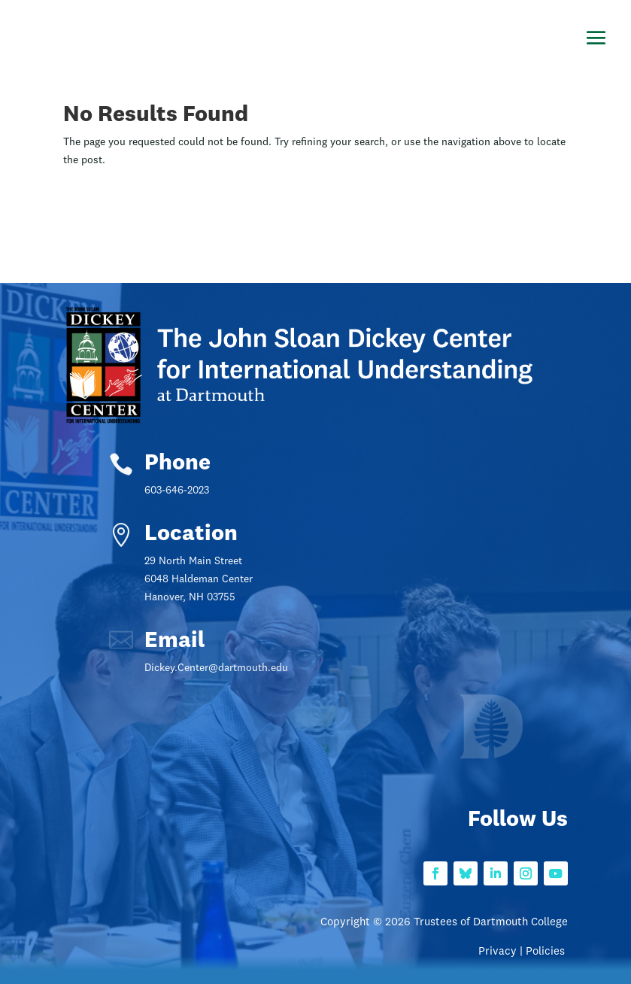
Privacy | (502, 952)
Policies (547, 952)
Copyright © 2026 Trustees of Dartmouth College (444, 922)
